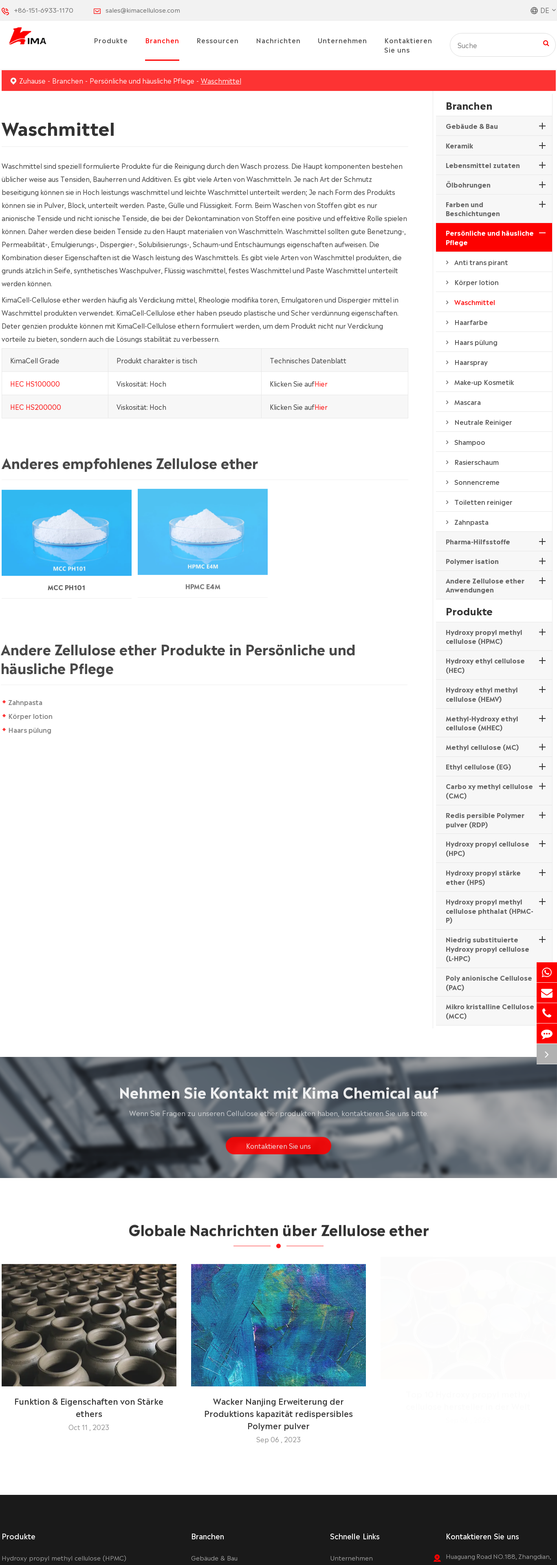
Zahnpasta (25, 702)
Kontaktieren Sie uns (408, 44)
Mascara (467, 402)
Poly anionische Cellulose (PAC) (489, 982)
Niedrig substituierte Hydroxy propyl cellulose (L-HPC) (487, 948)
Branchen (162, 40)
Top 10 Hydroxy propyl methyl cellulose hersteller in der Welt (468, 1400)
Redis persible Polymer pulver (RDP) (485, 819)
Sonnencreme (477, 481)
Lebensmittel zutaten (483, 165)
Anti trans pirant (481, 262)
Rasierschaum (476, 462)
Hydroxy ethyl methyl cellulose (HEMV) (482, 693)
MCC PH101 (66, 581)
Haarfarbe (471, 322)
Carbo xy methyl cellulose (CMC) (489, 790)
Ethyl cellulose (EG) (478, 766)
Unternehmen (342, 40)
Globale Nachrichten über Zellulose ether (278, 1234)
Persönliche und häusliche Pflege (142, 80)
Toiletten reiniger (483, 501)
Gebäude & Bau (472, 125)
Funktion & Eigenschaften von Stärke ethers (88, 1400)
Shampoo (469, 442)
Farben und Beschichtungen (473, 208)
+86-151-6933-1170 (43, 9)
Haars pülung (29, 729)
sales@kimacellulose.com (143, 9)
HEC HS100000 (35, 383)
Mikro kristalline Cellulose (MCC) (490, 1010)
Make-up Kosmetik (484, 382)
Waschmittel (221, 80)
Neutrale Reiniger (483, 422)
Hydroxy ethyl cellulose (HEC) (485, 664)
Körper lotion (30, 716)
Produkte (111, 40)
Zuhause (32, 80)
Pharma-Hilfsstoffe (478, 541)
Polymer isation (472, 561)
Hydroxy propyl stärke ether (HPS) (483, 876)
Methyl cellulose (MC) (482, 747)
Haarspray (471, 362)
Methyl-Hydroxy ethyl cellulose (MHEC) (482, 722)
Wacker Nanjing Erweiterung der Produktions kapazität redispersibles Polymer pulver (278, 1406)
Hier (321, 383)
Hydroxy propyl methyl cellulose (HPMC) (484, 636)
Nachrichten (278, 40)
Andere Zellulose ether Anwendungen (485, 585)
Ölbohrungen (468, 184)
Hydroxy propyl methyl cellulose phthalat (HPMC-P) (489, 910)
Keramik (459, 145)
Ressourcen (217, 40)
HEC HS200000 (35, 406)
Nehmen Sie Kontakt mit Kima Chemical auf (278, 1097)
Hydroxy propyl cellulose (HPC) (487, 848)
